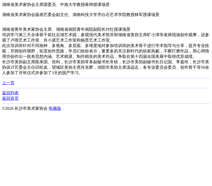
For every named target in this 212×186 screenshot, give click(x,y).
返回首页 (10, 98)
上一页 (8, 83)
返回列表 (10, 93)
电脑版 (55, 108)
